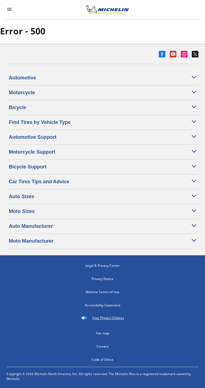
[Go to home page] (108, 9)
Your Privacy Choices (102, 318)
